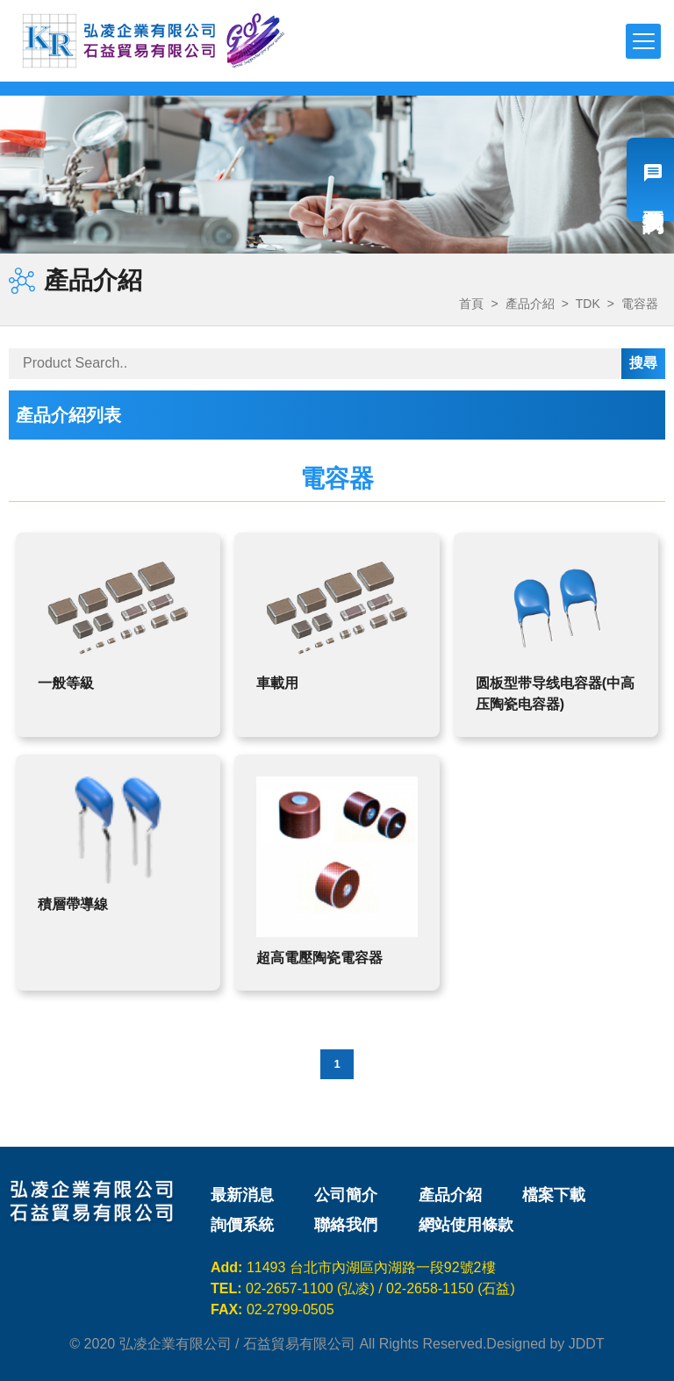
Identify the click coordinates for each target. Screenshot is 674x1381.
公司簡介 (345, 1195)
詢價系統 (242, 1225)
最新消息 (242, 1195)
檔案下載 (553, 1195)
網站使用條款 (466, 1225)
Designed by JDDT (545, 1343)
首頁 (471, 304)
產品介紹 (530, 304)
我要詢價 (650, 179)
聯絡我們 (345, 1225)
